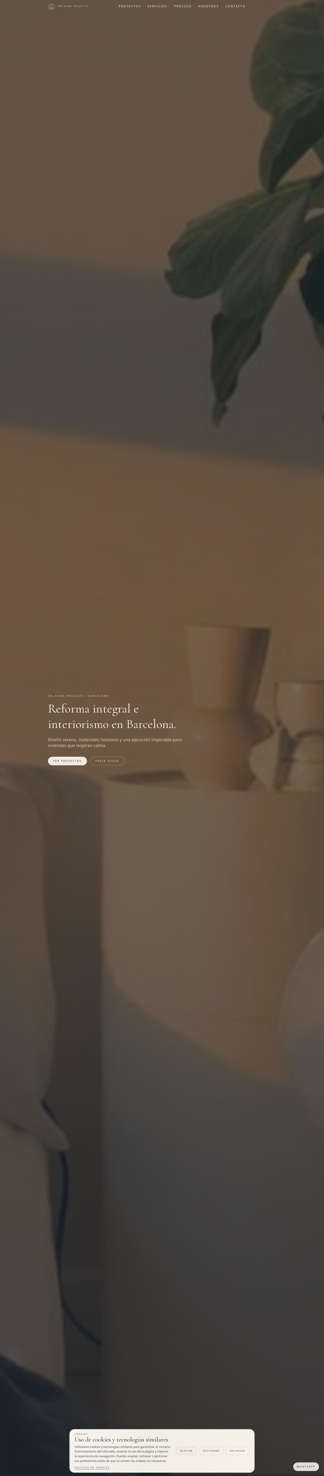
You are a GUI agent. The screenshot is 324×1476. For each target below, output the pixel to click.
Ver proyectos (67, 761)
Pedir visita (107, 761)
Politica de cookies (92, 1467)
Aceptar (186, 1450)
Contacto (235, 6)
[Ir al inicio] (68, 6)
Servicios (157, 6)
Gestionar (211, 1450)
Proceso (183, 6)
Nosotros (208, 6)
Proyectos (130, 6)
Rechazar (237, 1450)
